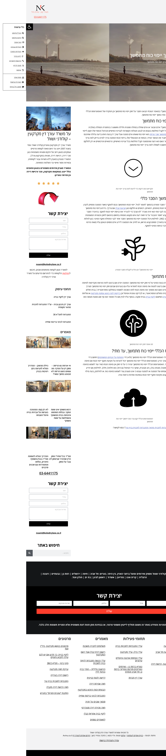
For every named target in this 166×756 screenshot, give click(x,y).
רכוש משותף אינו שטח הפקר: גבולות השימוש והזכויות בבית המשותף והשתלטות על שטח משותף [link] (35, 415)
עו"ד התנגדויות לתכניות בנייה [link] (102, 646)
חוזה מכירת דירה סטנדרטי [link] (67, 707)
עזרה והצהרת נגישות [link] (83, 740)
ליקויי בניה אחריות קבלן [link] (68, 713)
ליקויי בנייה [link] (124, 296)
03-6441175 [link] (14, 16)
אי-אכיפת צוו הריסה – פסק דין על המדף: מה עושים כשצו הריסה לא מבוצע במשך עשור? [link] (35, 369)
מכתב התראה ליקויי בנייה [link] (148, 296)
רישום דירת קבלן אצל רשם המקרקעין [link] (67, 653)
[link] (3, 26)
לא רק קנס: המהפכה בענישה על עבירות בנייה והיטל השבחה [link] (11, 412)
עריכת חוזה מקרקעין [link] (33, 669)
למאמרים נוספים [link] (71, 719)
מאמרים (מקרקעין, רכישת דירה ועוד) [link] (139, 665)
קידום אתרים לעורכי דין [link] (55, 735)
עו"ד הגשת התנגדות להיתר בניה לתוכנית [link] (66, 662)
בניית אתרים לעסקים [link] (109, 735)
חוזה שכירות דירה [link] (71, 683)
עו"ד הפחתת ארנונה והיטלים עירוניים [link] (103, 659)
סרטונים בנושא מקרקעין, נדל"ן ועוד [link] (28, 647)
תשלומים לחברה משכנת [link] (68, 646)
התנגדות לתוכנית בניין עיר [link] (30, 681)
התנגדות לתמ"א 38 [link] (36, 314)
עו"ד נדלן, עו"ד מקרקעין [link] (105, 652)
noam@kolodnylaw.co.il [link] (22, 264)
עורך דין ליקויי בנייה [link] (36, 296)
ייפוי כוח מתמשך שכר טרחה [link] (135, 134)
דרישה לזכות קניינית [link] (70, 677)
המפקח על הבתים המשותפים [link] (84, 357)
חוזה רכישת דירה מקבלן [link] (31, 687)
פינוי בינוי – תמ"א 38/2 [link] (31, 663)
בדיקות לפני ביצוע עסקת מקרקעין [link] (79, 293)
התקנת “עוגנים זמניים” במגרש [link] (28, 693)
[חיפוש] (3, 553)
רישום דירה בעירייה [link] (33, 675)
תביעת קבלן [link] (94, 208)
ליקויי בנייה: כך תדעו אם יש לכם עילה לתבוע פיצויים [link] (27, 656)
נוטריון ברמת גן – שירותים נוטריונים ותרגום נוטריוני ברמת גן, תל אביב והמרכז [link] (102, 669)
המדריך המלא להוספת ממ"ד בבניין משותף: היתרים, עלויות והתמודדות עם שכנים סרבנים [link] (12, 462)
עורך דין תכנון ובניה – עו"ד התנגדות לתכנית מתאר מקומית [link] (25, 306)
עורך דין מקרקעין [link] (145, 646)
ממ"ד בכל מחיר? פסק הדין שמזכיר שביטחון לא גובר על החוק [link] (34, 459)
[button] (157, 14)
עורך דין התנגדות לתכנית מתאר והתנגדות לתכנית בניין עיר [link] (125, 427)
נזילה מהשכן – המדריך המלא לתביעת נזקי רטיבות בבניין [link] (12, 368)
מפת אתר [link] (148, 672)
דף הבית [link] (152, 61)
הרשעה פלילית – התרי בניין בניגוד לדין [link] (66, 670)
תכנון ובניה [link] (148, 658)
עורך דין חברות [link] (109, 677)
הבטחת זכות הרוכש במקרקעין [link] (65, 689)
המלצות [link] (39, 273)
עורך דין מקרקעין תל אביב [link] (141, 652)
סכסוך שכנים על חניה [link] (69, 701)
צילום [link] (97, 735)
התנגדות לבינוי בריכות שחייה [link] (32, 321)
